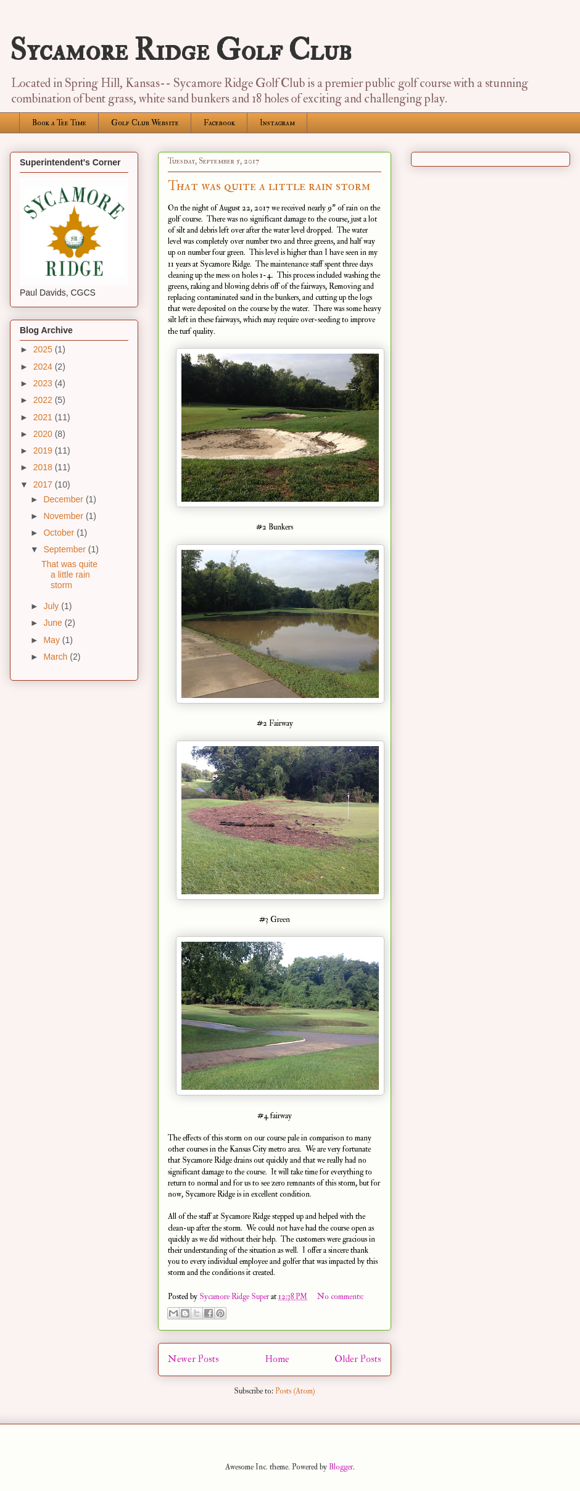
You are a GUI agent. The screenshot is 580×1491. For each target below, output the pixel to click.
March (56, 657)
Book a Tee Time (59, 123)
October (60, 533)
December (64, 499)
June (53, 623)
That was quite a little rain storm (269, 185)
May (52, 640)
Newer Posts (193, 1359)
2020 (44, 434)
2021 (44, 417)
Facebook (219, 123)
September (65, 549)
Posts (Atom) (295, 1391)
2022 (44, 400)
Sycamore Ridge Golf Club (180, 50)
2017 (44, 484)
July (52, 606)
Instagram (277, 123)
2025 (44, 349)
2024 (44, 367)
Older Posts (357, 1359)
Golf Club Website (145, 123)
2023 (44, 383)
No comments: (340, 1297)
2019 (44, 450)
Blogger (341, 1467)
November (64, 516)
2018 (44, 467)
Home (277, 1359)
